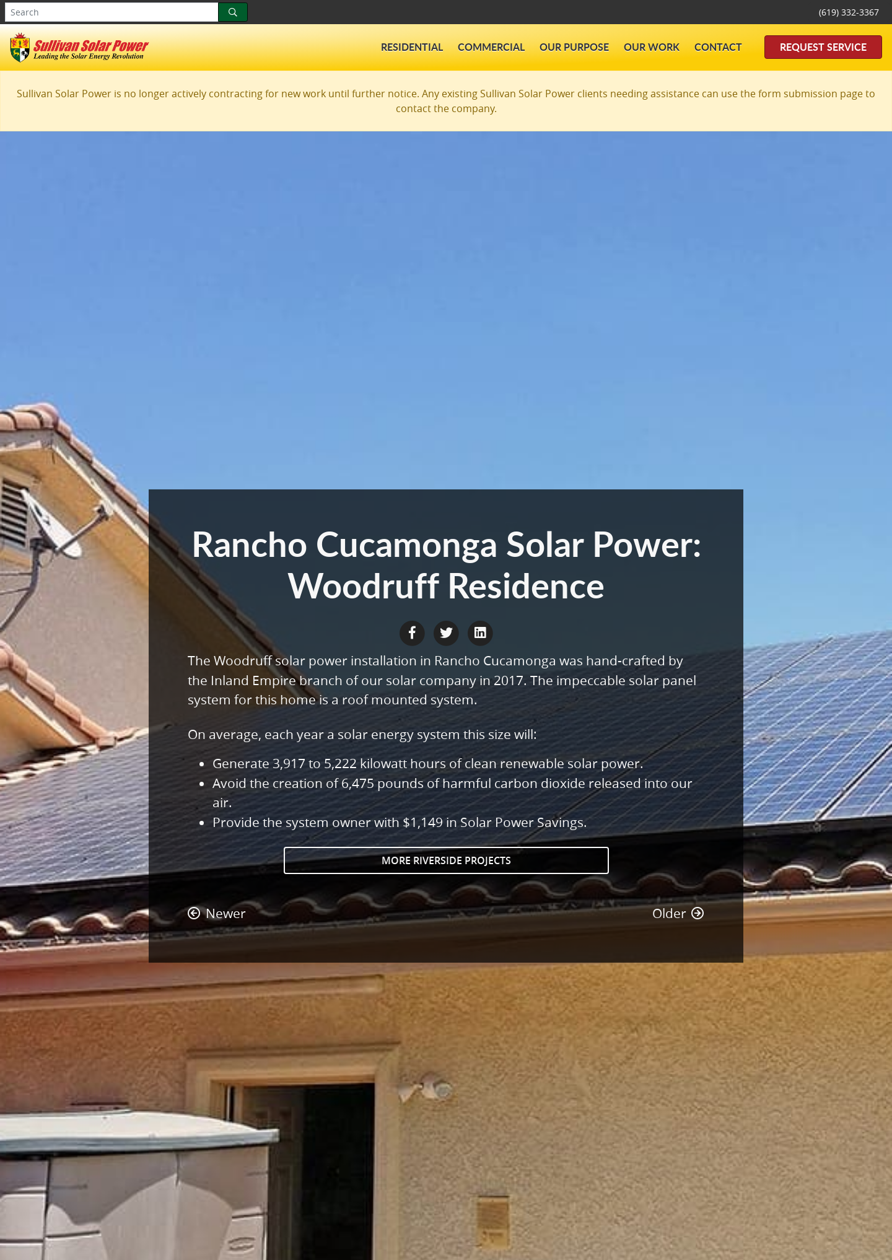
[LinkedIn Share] (480, 632)
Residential (412, 47)
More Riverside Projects (446, 860)
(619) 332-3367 (849, 12)
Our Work (652, 47)
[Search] (233, 12)
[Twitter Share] (447, 632)
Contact (718, 47)
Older (678, 913)
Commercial (491, 47)
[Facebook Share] (413, 632)
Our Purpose (574, 47)
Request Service (823, 47)
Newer (217, 913)
